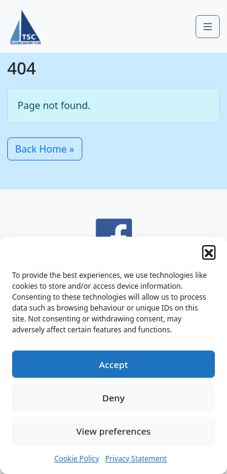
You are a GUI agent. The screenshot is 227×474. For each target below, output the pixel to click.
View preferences (113, 431)
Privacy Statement (136, 458)
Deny (113, 398)
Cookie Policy (76, 458)
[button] (209, 252)
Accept (113, 364)
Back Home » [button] (44, 149)
